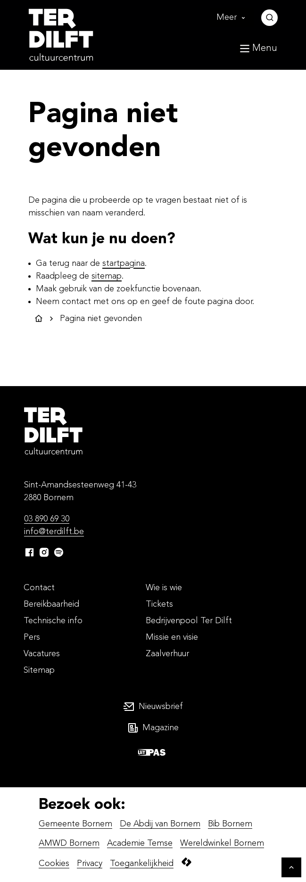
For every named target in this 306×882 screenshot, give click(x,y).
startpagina (123, 263)
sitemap (106, 276)
